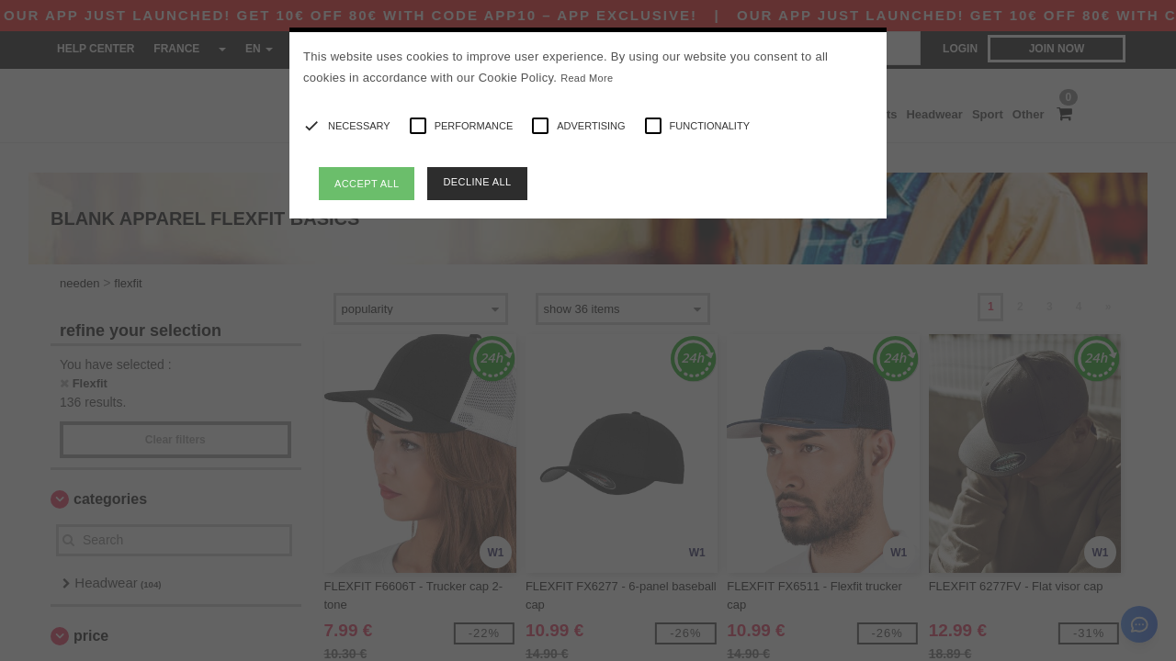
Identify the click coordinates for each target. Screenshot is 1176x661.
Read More (586, 78)
